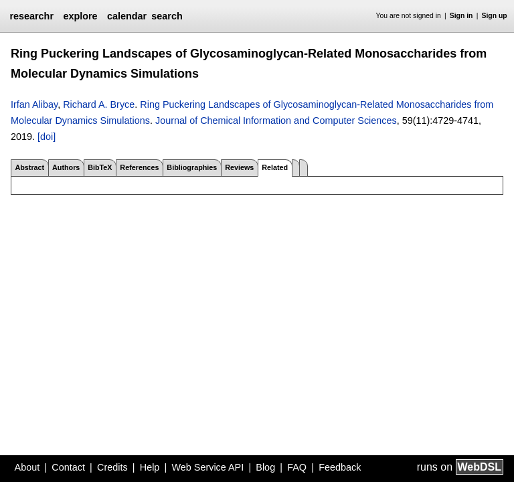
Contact (68, 467)
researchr (31, 16)
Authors (66, 167)
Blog (265, 467)
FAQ (297, 467)
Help (150, 467)
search (166, 16)
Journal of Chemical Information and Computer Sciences (276, 120)
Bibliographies (192, 167)
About (27, 467)
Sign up (494, 15)
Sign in (461, 15)
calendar (127, 16)
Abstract (29, 167)
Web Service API (207, 467)
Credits (112, 467)
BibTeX (100, 167)
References (139, 167)
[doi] (46, 136)
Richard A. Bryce (99, 104)
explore (80, 16)
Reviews (239, 167)
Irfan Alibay (34, 104)
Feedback (340, 467)
